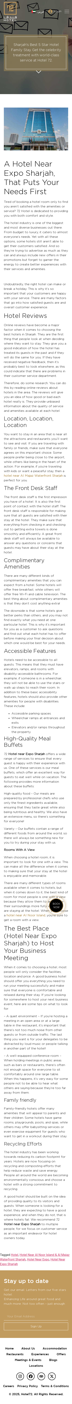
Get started (38, 70)
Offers (61, 1354)
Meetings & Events (28, 1360)
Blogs (53, 1360)
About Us (28, 1348)
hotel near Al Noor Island (26, 915)
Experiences (40, 1354)
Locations (36, 1365)
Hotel (14, 1255)
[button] (66, 11)
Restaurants (15, 1354)
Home (9, 1348)
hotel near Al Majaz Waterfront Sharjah (33, 475)
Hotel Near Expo (38, 1259)
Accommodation (55, 1348)
